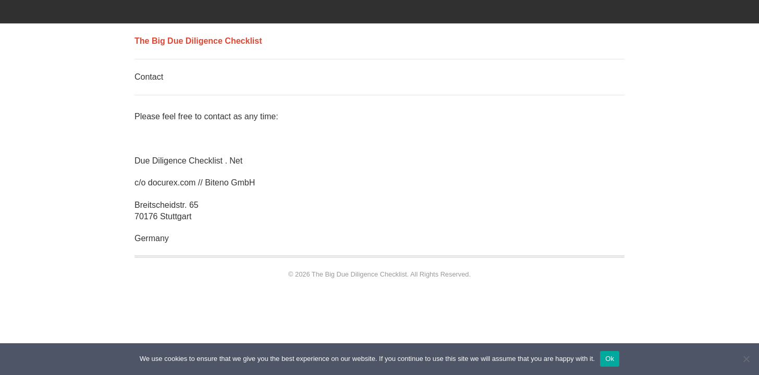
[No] (746, 359)
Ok (609, 358)
